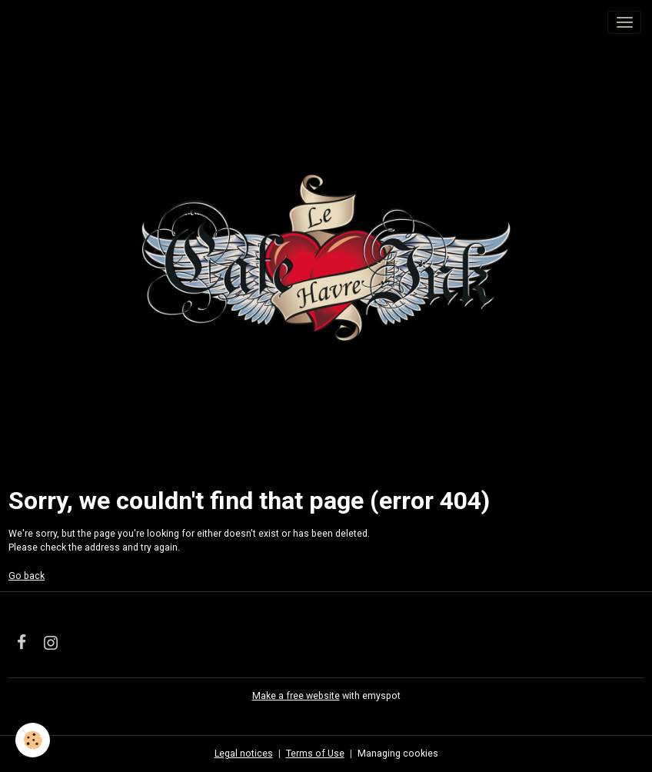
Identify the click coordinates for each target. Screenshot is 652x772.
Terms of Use (315, 753)
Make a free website (296, 695)
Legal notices (244, 753)
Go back (26, 576)
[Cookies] (32, 740)
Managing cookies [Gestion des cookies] (398, 753)
